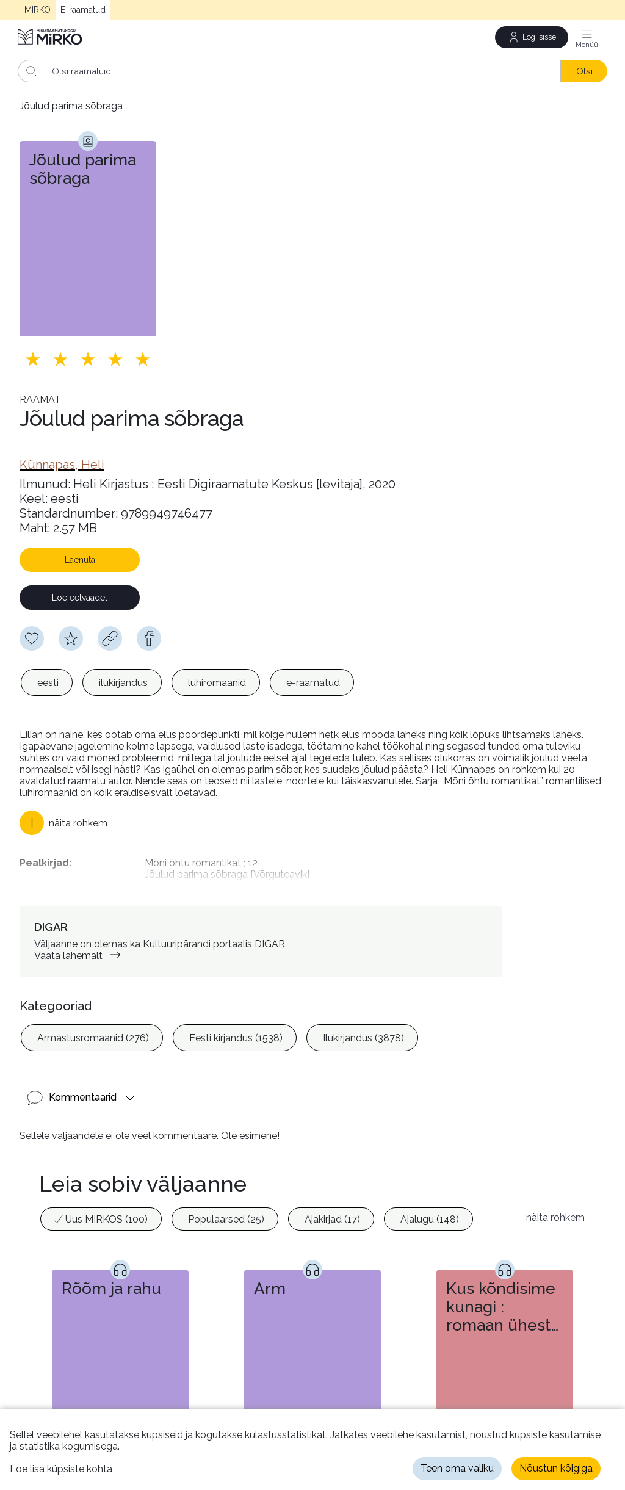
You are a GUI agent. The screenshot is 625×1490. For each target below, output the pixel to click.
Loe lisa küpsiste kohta (61, 1469)
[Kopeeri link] (110, 638)
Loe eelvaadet (79, 597)
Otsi (584, 71)
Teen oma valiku (457, 1468)
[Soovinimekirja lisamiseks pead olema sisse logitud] (32, 638)
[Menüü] (587, 37)
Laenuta (80, 560)
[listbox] (187, 682)
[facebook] (149, 638)
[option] (47, 682)
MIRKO (37, 10)
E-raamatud (83, 10)
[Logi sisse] (531, 37)
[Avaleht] (51, 37)
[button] (63, 823)
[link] (62, 464)
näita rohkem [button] (555, 1208)
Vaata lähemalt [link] (79, 946)
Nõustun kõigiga (556, 1468)
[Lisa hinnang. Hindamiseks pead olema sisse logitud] (88, 359)
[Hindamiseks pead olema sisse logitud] (71, 638)
